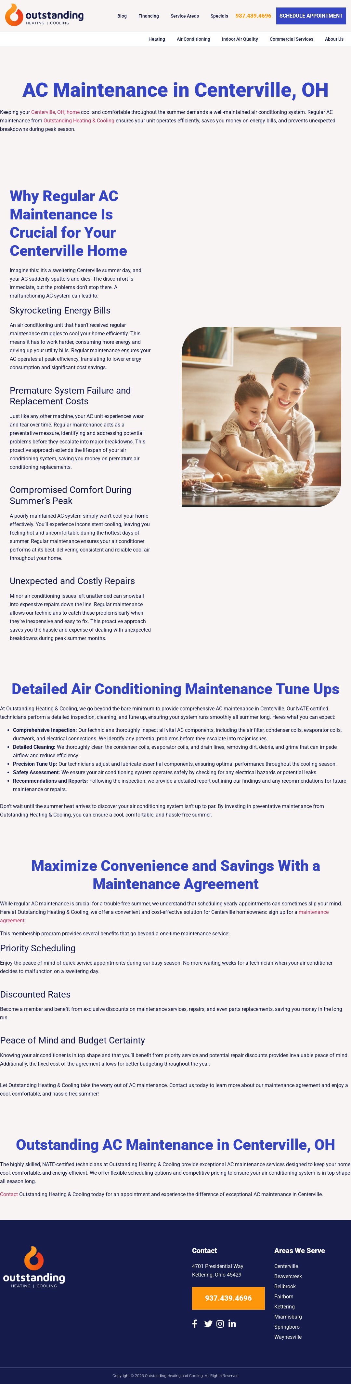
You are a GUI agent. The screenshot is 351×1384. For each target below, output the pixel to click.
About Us (334, 39)
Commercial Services (291, 39)
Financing (148, 16)
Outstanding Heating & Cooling (79, 121)
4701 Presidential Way (217, 1266)
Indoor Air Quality (240, 39)
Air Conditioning (193, 39)
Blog (122, 16)
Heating (157, 39)
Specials (219, 16)
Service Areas (185, 16)
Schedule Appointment (311, 16)
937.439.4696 (253, 15)
